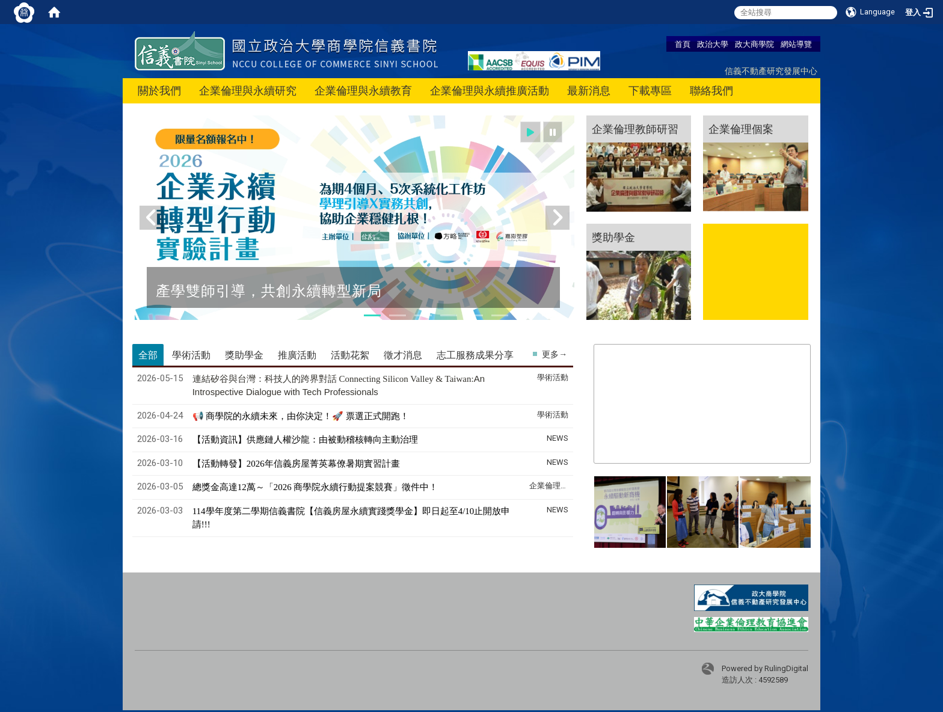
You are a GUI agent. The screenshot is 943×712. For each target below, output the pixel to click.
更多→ (554, 354)
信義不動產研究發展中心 (771, 70)
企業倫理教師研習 (635, 128)
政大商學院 (754, 43)
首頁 (682, 43)
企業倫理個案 (740, 128)
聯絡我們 (711, 90)
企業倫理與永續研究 (247, 90)
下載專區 (650, 90)
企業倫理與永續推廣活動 (489, 90)
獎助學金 (613, 237)
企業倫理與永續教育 (363, 90)
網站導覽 (796, 43)
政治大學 (712, 43)
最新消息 (588, 90)
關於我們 (159, 90)
